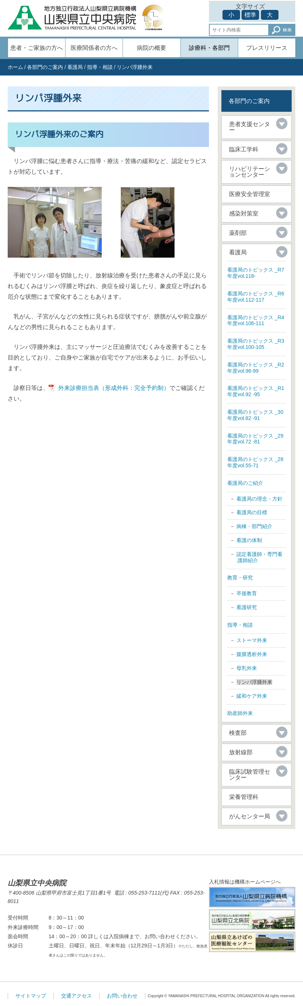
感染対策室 (243, 213)
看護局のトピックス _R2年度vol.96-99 (255, 368)
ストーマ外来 (251, 640)
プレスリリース (266, 48)
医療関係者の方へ (94, 48)
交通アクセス (76, 996)
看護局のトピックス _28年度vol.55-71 (255, 462)
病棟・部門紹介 (254, 526)
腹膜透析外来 (251, 654)
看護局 (75, 67)
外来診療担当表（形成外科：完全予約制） (113, 388)
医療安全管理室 (249, 194)
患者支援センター (249, 127)
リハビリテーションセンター (249, 172)
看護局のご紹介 (245, 483)
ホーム (15, 67)
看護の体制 (249, 540)
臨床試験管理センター (249, 775)
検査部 (238, 733)
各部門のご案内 (45, 67)
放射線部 (240, 752)
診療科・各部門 (209, 48)
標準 (250, 15)
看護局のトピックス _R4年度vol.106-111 (255, 320)
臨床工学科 (243, 149)
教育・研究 (240, 578)
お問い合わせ (122, 996)
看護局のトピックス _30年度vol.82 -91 (255, 415)
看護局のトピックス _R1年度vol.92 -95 (255, 391)
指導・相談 (100, 67)
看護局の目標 (251, 512)
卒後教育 (246, 593)
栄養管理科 (243, 797)
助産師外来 (240, 713)
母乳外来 (246, 668)
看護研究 (246, 607)
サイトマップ (30, 996)
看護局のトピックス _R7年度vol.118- (255, 273)
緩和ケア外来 (251, 696)
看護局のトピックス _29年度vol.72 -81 (255, 439)
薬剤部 (238, 233)
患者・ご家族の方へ (36, 48)
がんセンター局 (249, 816)
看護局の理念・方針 (259, 499)
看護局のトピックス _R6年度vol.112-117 (255, 297)
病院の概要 (151, 48)
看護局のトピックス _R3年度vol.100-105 (255, 344)
